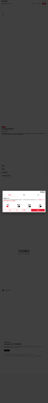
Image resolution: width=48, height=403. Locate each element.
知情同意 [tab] (9, 194)
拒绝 (10, 210)
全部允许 (38, 210)
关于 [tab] (38, 194)
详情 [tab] (24, 194)
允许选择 (24, 210)
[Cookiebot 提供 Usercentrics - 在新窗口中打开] (40, 192)
